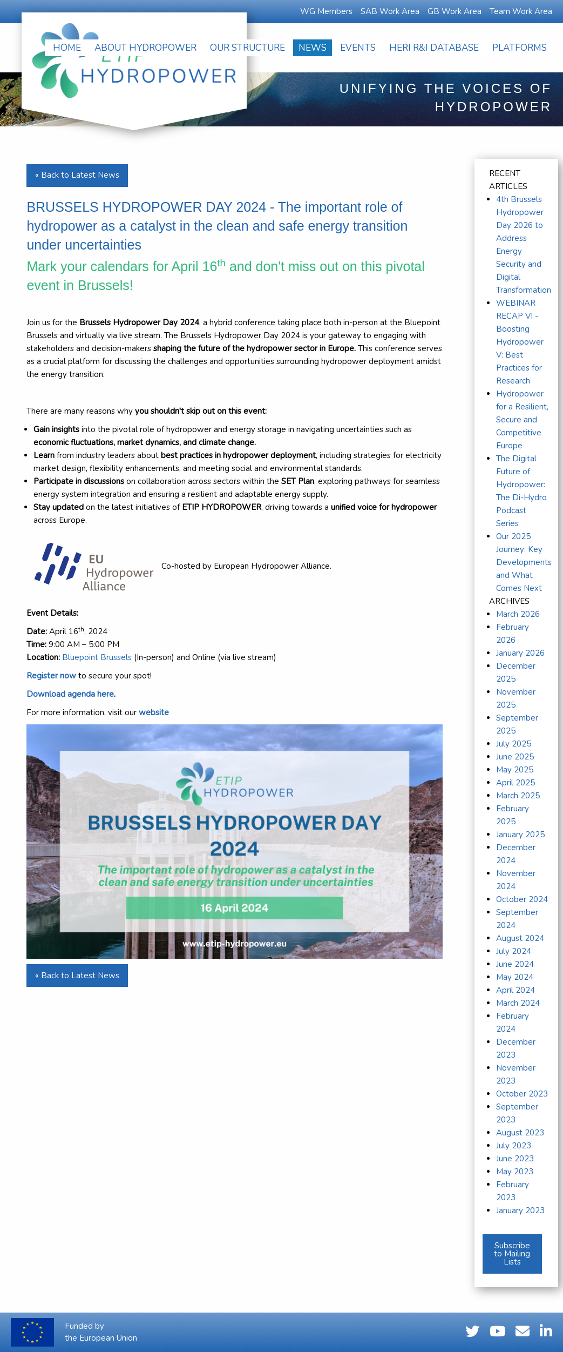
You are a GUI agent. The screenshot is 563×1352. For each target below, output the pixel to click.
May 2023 (514, 1171)
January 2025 (520, 834)
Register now (51, 675)
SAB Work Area (390, 11)
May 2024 (514, 977)
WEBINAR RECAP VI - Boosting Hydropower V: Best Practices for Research (520, 342)
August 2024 (520, 938)
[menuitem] (67, 47)
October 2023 (522, 1093)
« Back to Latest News (77, 175)
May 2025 (514, 769)
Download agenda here (70, 694)
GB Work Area (454, 11)
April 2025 (515, 782)
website (154, 712)
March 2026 (518, 614)
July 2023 (513, 1145)
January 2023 (520, 1210)
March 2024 (518, 1003)
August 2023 (520, 1132)
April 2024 (515, 990)
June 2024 (515, 964)
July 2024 (513, 951)
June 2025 (515, 756)
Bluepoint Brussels (97, 657)
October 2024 (522, 899)
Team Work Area (521, 11)
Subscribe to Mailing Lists (512, 1253)
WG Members (326, 11)
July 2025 (513, 743)
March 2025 (518, 795)
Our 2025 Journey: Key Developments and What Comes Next (524, 562)
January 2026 (520, 653)
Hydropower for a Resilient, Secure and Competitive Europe (522, 419)
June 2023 (515, 1158)
